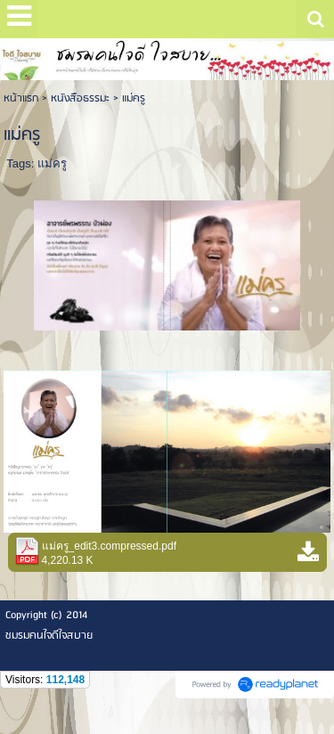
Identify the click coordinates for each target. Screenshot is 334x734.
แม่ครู (52, 163)
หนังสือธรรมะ (80, 98)
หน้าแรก (21, 98)
